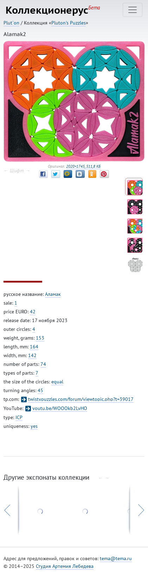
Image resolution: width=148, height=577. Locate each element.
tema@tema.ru (116, 558)
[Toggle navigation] (132, 10)
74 (43, 364)
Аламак (53, 294)
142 (32, 355)
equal (57, 381)
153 (40, 338)
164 (34, 346)
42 (33, 311)
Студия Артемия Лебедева (65, 566)
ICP (18, 417)
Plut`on (11, 23)
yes (34, 426)
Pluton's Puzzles (68, 23)
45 (40, 390)
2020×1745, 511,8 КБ (83, 166)
